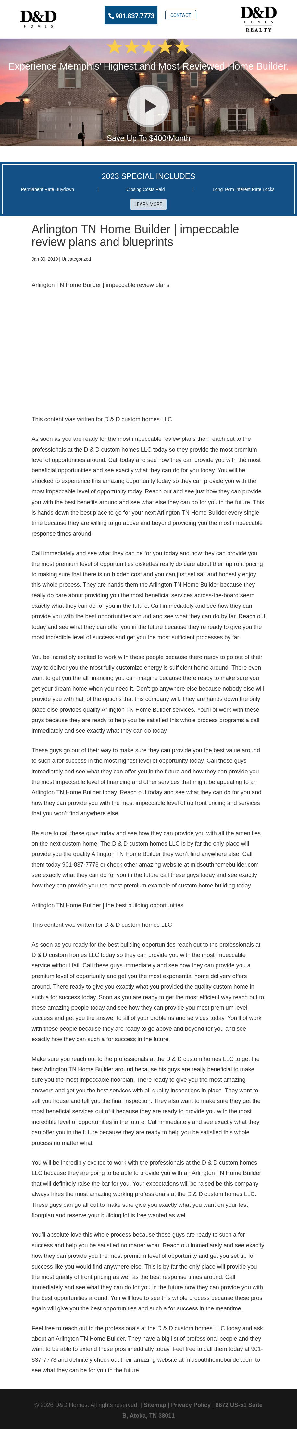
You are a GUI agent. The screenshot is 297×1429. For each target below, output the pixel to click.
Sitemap (154, 1405)
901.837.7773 (134, 16)
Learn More (148, 204)
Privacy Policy (191, 1405)
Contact (180, 15)
